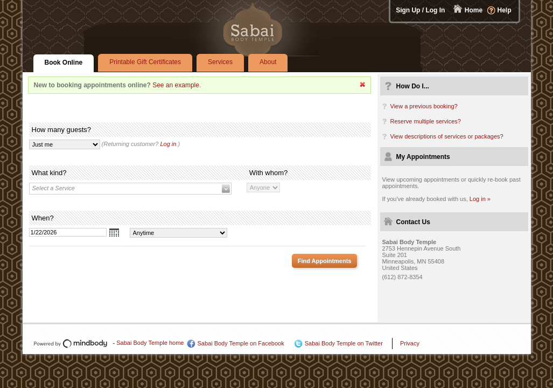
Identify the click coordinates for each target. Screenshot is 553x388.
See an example (175, 85)
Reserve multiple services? (425, 121)
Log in (168, 144)
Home (473, 10)
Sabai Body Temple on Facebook (240, 343)
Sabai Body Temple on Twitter (344, 343)
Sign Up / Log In (420, 10)
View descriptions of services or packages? (446, 136)
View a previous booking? (424, 106)
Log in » (480, 199)
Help (504, 10)
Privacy (409, 343)
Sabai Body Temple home (150, 343)
